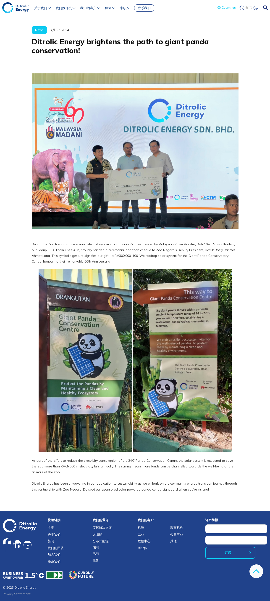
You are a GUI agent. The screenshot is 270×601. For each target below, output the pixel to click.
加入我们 (54, 555)
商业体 (142, 548)
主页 (51, 528)
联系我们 (144, 8)
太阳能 (97, 534)
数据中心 (144, 541)
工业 (141, 534)
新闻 (51, 541)
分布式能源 (101, 541)
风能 (96, 553)
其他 (173, 541)
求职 (125, 8)
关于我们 (42, 8)
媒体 (110, 8)
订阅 (228, 553)
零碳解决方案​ (102, 528)
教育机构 (176, 528)
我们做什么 (65, 8)
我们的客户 (90, 8)
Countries (227, 7)
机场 (141, 528)
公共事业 (176, 534)
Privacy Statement (17, 594)
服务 (96, 560)
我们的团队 (56, 548)
